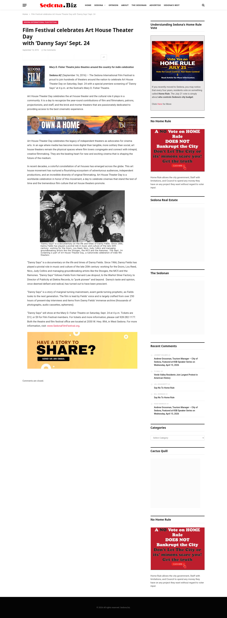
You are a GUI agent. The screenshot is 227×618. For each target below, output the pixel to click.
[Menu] (25, 5)
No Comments (49, 50)
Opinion (113, 5)
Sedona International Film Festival (40, 22)
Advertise (155, 5)
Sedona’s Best (172, 5)
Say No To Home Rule (164, 388)
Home (88, 5)
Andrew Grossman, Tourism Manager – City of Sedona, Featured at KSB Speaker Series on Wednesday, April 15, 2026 (176, 361)
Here (159, 104)
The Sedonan (139, 5)
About (125, 5)
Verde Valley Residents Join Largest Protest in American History (176, 376)
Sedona (98, 5)
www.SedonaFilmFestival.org (63, 325)
